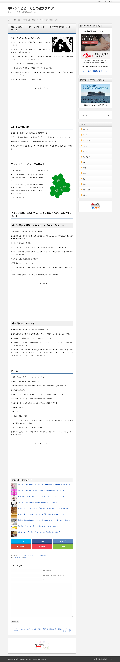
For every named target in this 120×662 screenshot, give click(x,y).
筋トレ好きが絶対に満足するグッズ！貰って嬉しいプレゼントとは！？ (42, 496)
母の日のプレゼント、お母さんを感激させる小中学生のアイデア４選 (41, 490)
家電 (84, 168)
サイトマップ (108, 1)
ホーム (101, 1)
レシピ (85, 146)
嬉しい (21, 557)
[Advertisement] (42, 103)
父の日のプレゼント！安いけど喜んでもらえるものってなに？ (39, 526)
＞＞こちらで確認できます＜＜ (95, 71)
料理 (84, 173)
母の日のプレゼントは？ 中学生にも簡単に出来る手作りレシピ (39, 502)
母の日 (26, 557)
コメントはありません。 (30, 555)
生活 (84, 184)
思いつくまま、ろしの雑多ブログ (31, 8)
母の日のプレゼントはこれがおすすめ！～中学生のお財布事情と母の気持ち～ (44, 484)
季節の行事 (43, 555)
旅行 (84, 179)
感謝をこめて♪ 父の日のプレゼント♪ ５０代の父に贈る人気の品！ (40, 532)
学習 (84, 162)
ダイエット (86, 135)
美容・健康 (86, 190)
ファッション (87, 140)
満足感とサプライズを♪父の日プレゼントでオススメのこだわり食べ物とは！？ (44, 508)
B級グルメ (86, 129)
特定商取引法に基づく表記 (105, 659)
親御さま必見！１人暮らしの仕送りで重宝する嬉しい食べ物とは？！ (41, 514)
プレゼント (15, 557)
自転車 (85, 195)
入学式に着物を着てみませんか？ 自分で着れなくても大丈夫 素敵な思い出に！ (45, 520)
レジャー (86, 151)
